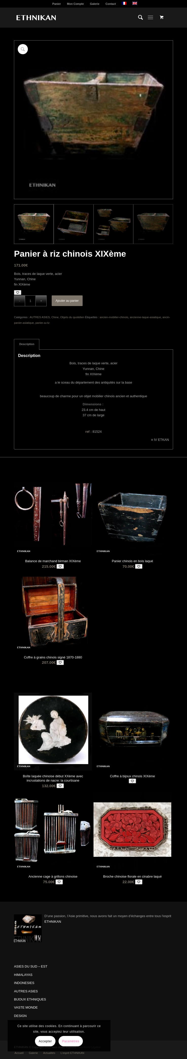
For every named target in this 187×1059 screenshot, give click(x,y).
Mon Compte (75, 3)
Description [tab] (26, 344)
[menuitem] (57, 4)
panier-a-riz (42, 322)
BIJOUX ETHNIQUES (30, 999)
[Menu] (150, 17)
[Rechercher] (138, 17)
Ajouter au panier (67, 300)
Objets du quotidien (72, 317)
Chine (55, 317)
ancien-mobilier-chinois (114, 317)
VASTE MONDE (26, 1007)
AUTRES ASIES (40, 317)
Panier (56, 3)
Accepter (45, 1041)
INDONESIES (24, 983)
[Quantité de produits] (30, 300)
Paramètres (70, 1041)
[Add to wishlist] (17, 292)
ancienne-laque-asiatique (145, 317)
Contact (110, 3)
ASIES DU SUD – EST (30, 966)
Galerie (94, 3)
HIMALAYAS (23, 975)
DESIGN (20, 1016)
